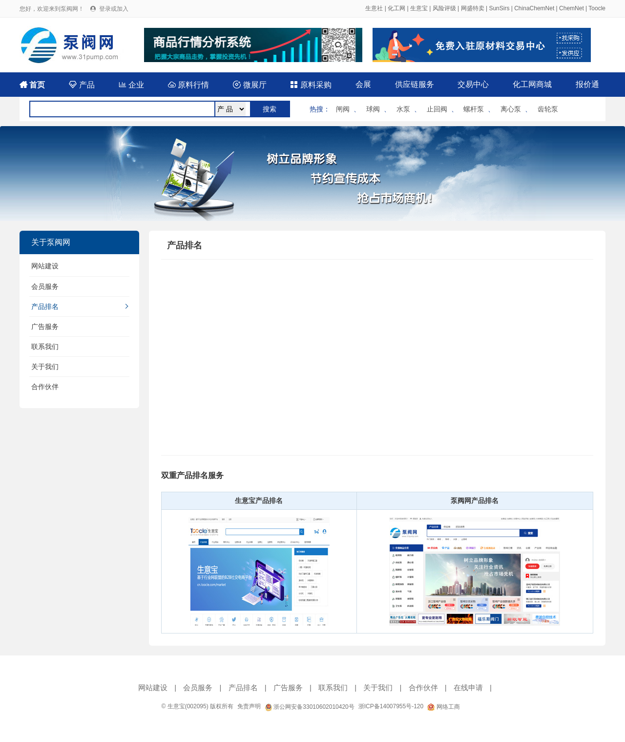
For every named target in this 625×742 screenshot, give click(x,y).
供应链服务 (414, 84)
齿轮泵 (548, 109)
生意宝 (419, 8)
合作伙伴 (45, 387)
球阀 (373, 109)
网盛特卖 (472, 8)
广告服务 (45, 326)
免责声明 (249, 706)
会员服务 (45, 286)
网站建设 (45, 266)
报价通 (587, 84)
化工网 (396, 8)
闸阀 (343, 109)
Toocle (596, 8)
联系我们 (45, 346)
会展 (363, 84)
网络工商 (443, 706)
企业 (131, 85)
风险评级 (444, 8)
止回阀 (437, 109)
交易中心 (473, 84)
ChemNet (571, 8)
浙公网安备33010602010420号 (309, 706)
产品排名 (45, 306)
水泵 (403, 109)
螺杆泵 (473, 109)
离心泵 (510, 109)
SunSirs (499, 8)
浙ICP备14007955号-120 (390, 706)
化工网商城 (532, 84)
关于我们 (45, 367)
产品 (81, 85)
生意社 (374, 8)
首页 (32, 85)
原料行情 (188, 85)
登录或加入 (113, 8)
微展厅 (249, 85)
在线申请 (468, 687)
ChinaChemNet (534, 8)
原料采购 (310, 85)
